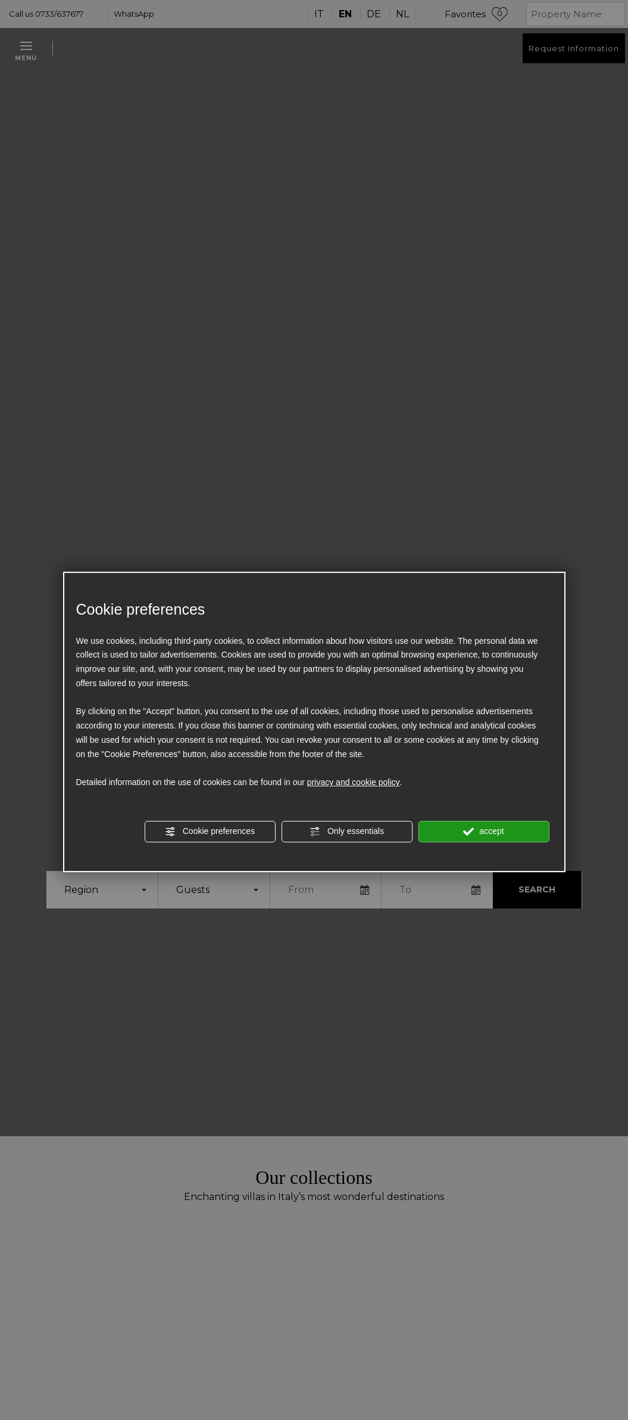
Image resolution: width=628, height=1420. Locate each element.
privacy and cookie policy (353, 782)
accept (483, 831)
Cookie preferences (210, 831)
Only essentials (347, 831)
